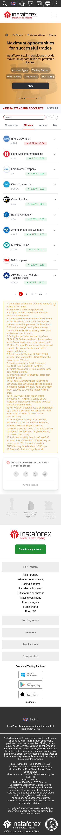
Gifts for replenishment (30, 593)
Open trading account (30, 549)
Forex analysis (30, 602)
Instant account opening (30, 579)
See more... (30, 702)
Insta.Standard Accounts (24, 108)
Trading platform (30, 584)
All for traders (30, 574)
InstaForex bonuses (30, 588)
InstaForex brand (16, 726)
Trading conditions (36, 35)
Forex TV (30, 611)
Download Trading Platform (30, 666)
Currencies (12, 125)
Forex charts (30, 606)
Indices (43, 125)
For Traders (17, 35)
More (30, 85)
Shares (28, 125)
